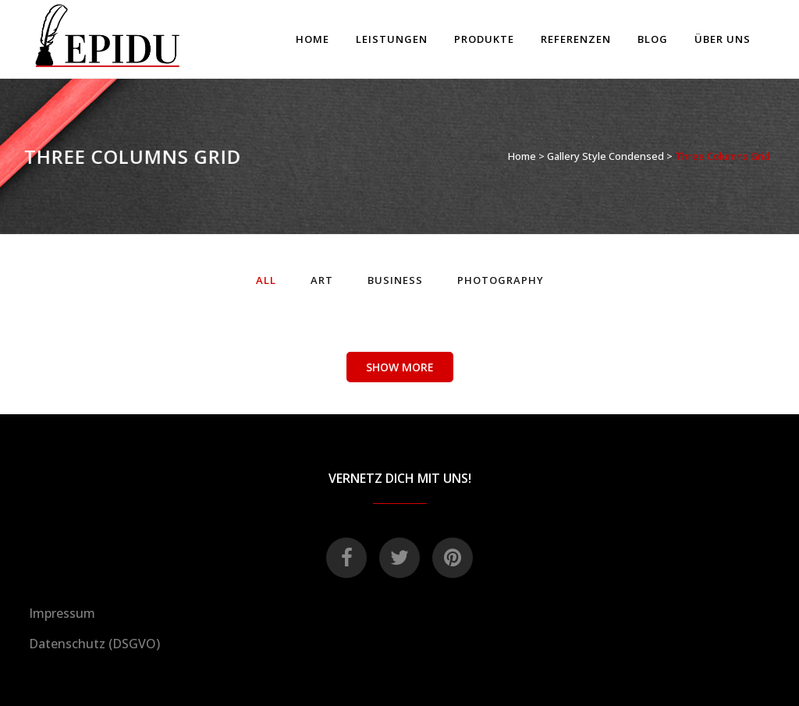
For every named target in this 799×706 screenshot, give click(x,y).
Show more (400, 367)
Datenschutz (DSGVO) (94, 643)
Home (522, 156)
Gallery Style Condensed (605, 156)
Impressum (62, 613)
